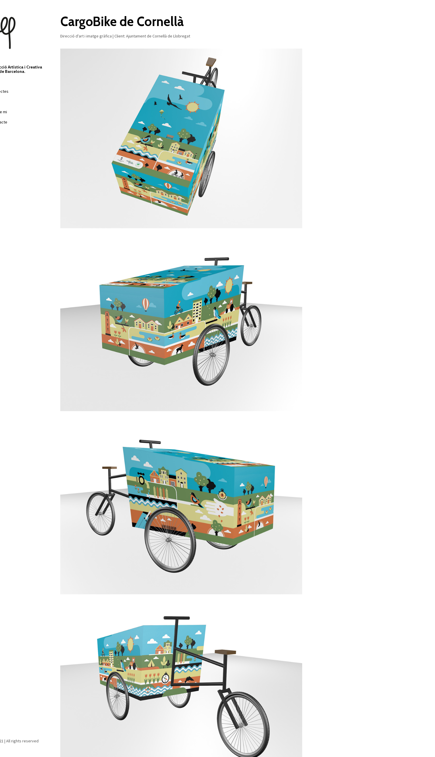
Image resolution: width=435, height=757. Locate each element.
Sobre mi (17, 111)
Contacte (17, 122)
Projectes (17, 91)
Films (13, 101)
